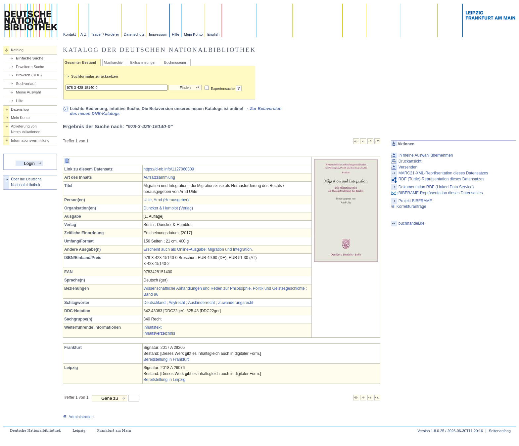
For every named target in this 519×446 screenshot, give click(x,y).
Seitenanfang (500, 431)
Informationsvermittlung (30, 140)
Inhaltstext (153, 327)
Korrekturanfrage (408, 206)
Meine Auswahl (28, 92)
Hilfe (175, 34)
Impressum (158, 34)
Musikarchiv (113, 62)
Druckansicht (410, 161)
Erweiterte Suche (30, 67)
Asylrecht (177, 302)
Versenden (408, 167)
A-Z (83, 34)
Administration (78, 417)
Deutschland (155, 302)
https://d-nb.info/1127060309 (169, 169)
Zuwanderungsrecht (235, 302)
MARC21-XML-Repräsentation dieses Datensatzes (443, 173)
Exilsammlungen (143, 62)
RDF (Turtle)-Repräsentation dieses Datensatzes (442, 179)
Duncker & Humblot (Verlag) (168, 208)
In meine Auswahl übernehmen (426, 155)
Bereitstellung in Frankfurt (166, 359)
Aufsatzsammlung (159, 177)
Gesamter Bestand (80, 62)
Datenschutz (134, 34)
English (213, 34)
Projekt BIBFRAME (415, 201)
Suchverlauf (25, 84)
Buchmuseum (175, 62)
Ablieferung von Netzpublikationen (25, 129)
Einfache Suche (29, 58)
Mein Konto (193, 34)
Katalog (17, 50)
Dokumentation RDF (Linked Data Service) (436, 187)
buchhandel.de (412, 223)
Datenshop (20, 109)
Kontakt (69, 34)
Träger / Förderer (105, 34)
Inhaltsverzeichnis (159, 333)
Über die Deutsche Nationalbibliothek (26, 182)
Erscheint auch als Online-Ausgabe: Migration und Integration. (198, 249)
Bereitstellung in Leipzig (165, 379)
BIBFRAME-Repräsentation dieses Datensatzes (441, 193)
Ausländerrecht (201, 302)
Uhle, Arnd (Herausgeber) (166, 200)
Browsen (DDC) (29, 75)
